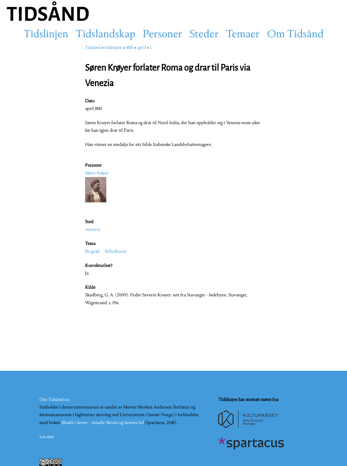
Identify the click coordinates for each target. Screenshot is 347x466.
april (141, 47)
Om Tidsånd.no (54, 399)
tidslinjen (113, 47)
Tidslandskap (105, 34)
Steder (204, 34)
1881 (129, 47)
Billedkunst (115, 251)
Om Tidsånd (295, 34)
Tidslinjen (46, 34)
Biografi (92, 251)
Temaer (243, 34)
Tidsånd (92, 47)
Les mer (46, 437)
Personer (162, 34)
